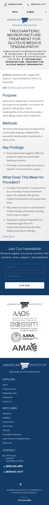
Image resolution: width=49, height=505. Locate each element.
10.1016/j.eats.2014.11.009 (21, 87)
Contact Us (7, 401)
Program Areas (15, 54)
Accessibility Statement (12, 434)
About (5, 385)
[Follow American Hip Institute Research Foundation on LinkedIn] (25, 484)
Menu (13, 12)
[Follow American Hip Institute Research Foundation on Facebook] (17, 484)
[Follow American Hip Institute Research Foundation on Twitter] (21, 484)
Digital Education (10, 393)
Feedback (7, 418)
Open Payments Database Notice (16, 438)
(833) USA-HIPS (14, 466)
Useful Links (7, 443)
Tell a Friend (7, 426)
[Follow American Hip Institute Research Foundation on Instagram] (28, 484)
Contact (9, 450)
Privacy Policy (8, 422)
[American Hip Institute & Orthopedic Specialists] (24, 22)
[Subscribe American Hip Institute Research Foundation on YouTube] (32, 484)
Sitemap (6, 430)
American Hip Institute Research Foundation (24, 51)
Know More (9, 236)
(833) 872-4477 (36, 4)
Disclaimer (7, 413)
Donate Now (13, 4)
